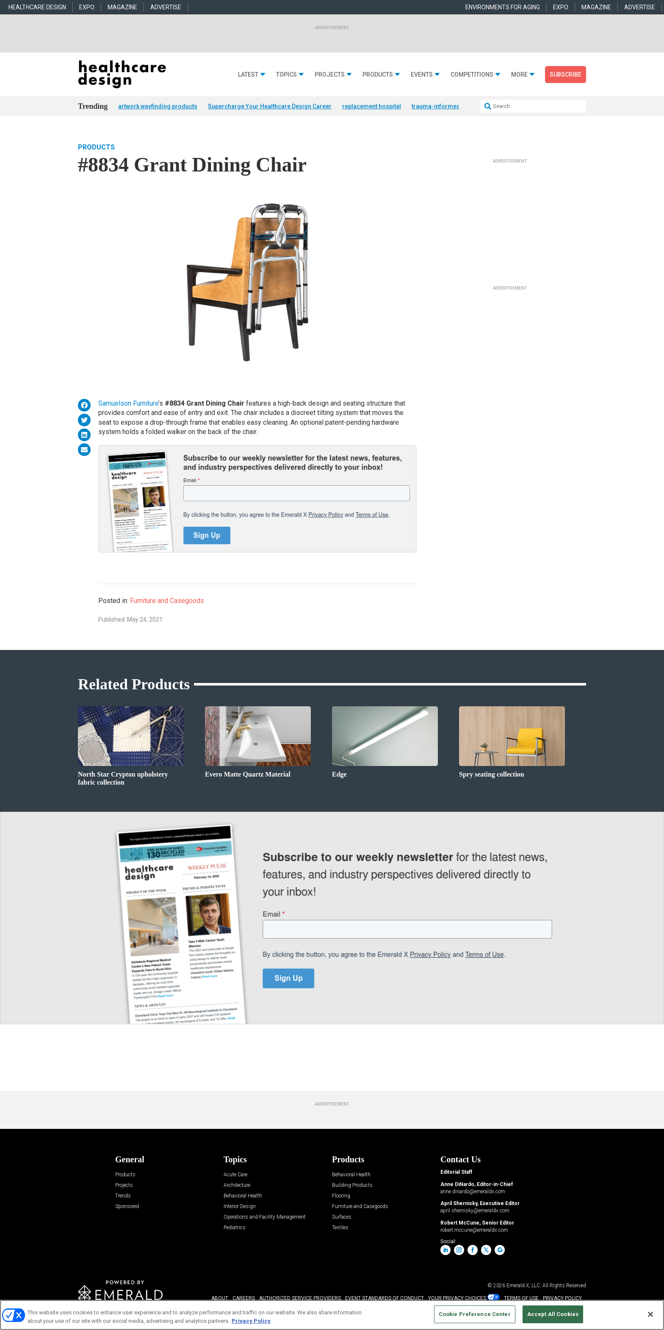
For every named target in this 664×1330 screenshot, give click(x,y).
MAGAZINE (122, 7)
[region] (332, 1315)
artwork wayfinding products (157, 106)
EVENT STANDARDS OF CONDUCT (384, 1298)
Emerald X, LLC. (523, 1286)
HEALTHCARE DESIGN (37, 7)
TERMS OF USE (521, 1298)
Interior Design (240, 1206)
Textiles (340, 1227)
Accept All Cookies (552, 1314)
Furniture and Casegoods (167, 601)
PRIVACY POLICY (562, 1298)
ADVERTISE (165, 7)
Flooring (341, 1196)
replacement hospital (371, 106)
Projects (330, 75)
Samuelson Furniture (128, 403)
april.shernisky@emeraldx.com (474, 1211)
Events (422, 75)
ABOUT (219, 1298)
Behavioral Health (243, 1196)
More (519, 75)
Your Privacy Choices (457, 1298)
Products (377, 75)
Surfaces (341, 1217)
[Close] (650, 1314)
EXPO (86, 7)
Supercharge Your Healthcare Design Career (270, 106)
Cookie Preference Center (475, 1314)
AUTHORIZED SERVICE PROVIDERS (300, 1298)
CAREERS (243, 1298)
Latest (248, 75)
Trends (123, 1196)
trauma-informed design (446, 106)
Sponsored (127, 1206)
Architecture (237, 1185)
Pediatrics (235, 1227)
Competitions (472, 75)
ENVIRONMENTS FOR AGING (502, 7)
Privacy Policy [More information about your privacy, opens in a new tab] (251, 1321)
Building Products (352, 1185)
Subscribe (565, 74)
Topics (286, 75)
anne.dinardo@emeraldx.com (472, 1192)
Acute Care (235, 1175)
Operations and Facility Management (265, 1217)
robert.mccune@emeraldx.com (474, 1230)
